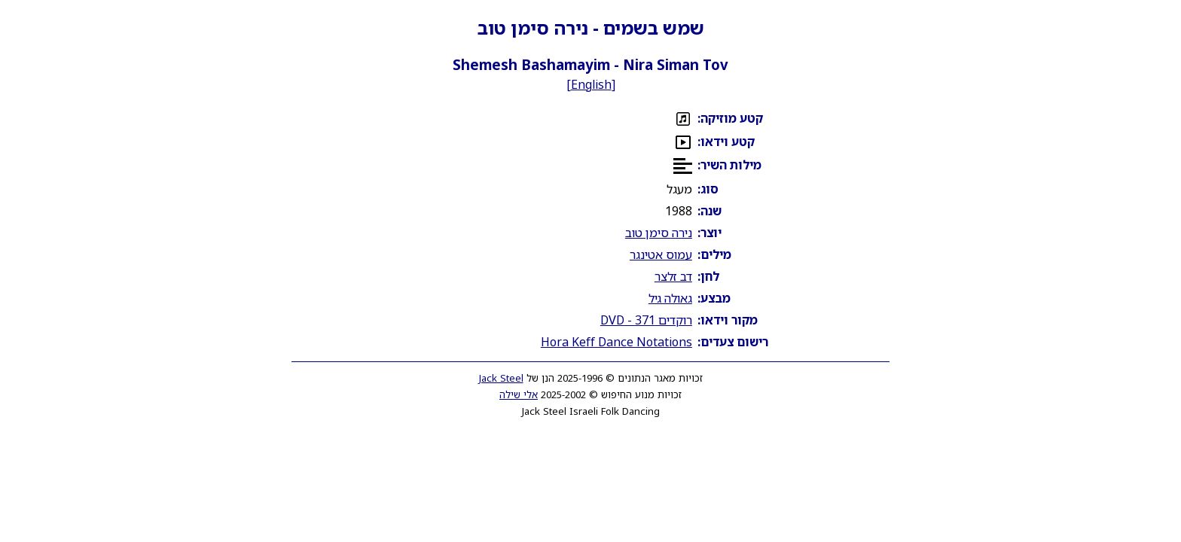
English (591, 84)
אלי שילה (518, 394)
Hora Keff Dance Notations (616, 341)
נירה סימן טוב (658, 232)
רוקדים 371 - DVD (646, 320)
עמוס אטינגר (661, 254)
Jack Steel (501, 378)
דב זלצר (673, 276)
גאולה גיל (670, 298)
